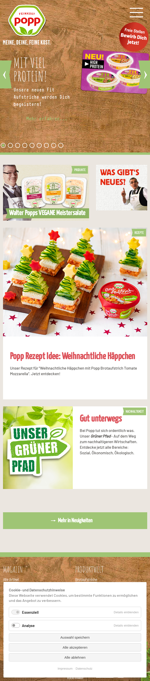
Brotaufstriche (86, 579)
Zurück (6, 74)
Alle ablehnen (75, 657)
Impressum (65, 668)
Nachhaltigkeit (134, 411)
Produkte (79, 169)
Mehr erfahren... (46, 118)
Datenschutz (84, 668)
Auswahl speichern (75, 637)
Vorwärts (144, 74)
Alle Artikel (11, 579)
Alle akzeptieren (75, 647)
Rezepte (139, 232)
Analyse (28, 625)
